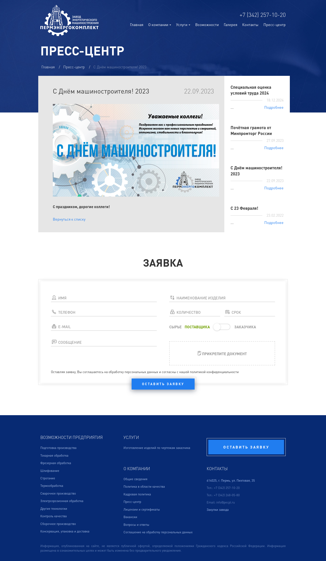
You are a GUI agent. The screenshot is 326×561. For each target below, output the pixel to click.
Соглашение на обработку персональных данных (158, 532)
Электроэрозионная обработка (61, 501)
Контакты (250, 24)
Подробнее (274, 107)
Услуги (131, 437)
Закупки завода (218, 509)
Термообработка (51, 486)
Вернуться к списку (69, 219)
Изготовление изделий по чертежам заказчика (156, 448)
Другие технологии (53, 508)
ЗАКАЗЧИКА (245, 326)
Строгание (47, 478)
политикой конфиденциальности (214, 372)
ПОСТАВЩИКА (197, 326)
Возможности (207, 24)
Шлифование (49, 471)
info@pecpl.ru (225, 502)
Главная (136, 24)
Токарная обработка (54, 455)
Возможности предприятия (71, 437)
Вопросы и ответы (136, 524)
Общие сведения (135, 479)
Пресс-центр (274, 24)
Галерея (230, 24)
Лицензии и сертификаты (141, 509)
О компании (159, 24)
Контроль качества (53, 516)
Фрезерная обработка (55, 463)
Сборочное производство (58, 524)
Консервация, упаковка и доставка (64, 531)
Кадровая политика (137, 494)
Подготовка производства (58, 448)
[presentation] (82, 361)
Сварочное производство (58, 493)
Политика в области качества (144, 486)
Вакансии (130, 517)
